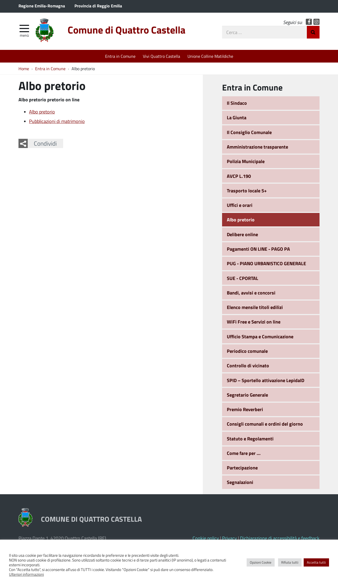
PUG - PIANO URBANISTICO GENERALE (266, 263)
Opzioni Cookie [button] (260, 562)
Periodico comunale (247, 351)
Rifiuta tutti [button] (289, 562)
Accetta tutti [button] (316, 562)
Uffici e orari (239, 205)
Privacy (229, 538)
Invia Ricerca (313, 32)
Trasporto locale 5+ (247, 190)
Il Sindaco (237, 102)
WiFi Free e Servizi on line (253, 321)
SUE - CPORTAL (242, 278)
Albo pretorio (42, 111)
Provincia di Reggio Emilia (98, 6)
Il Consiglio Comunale (249, 132)
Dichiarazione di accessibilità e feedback (280, 538)
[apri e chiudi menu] (24, 28)
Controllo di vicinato (248, 365)
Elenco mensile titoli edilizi (255, 307)
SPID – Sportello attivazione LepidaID (265, 380)
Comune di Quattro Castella (126, 29)
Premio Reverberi (245, 409)
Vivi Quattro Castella (161, 56)
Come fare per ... (244, 453)
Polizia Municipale (246, 161)
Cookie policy (206, 538)
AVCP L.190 (239, 176)
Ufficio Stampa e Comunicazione (260, 336)
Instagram (316, 22)
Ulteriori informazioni (26, 574)
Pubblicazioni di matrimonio (57, 121)
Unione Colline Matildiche (210, 56)
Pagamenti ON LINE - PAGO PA (258, 248)
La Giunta (236, 117)
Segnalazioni (240, 482)
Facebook (309, 22)
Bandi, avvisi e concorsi (251, 292)
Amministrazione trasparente (257, 146)
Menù (24, 35)
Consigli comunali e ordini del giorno (265, 423)
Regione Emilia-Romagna (41, 6)
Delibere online (242, 234)
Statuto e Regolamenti (250, 438)
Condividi (45, 143)
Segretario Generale (247, 394)
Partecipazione (242, 467)
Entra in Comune (120, 56)
